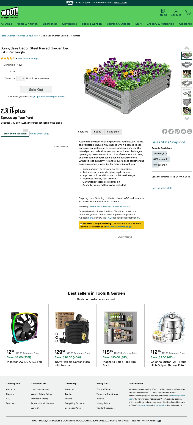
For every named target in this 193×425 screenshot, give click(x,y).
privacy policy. (159, 405)
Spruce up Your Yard (28, 35)
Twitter (68, 394)
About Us (10, 389)
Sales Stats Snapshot (168, 142)
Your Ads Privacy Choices (144, 420)
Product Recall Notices (42, 403)
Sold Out (36, 89)
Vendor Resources (105, 408)
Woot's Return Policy (41, 394)
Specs (97, 131)
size (12, 71)
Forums (162, 12)
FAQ (8, 398)
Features (83, 131)
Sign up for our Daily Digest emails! (48, 96)
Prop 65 (100, 398)
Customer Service (40, 389)
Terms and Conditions (107, 394)
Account (176, 12)
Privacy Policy (103, 403)
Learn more (120, 2)
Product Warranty (39, 398)
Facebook (70, 389)
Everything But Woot (75, 403)
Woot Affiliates (104, 389)
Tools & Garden (8, 35)
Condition (9, 64)
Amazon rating (28, 58)
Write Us (35, 408)
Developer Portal (73, 408)
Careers (10, 394)
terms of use (143, 405)
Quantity (10, 78)
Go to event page (39, 133)
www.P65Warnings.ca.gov (119, 226)
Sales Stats (113, 131)
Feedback (11, 403)
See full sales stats (162, 188)
